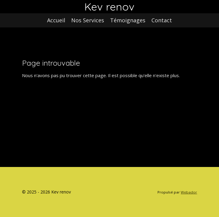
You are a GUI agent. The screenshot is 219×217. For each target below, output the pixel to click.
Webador (189, 192)
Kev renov (109, 6)
